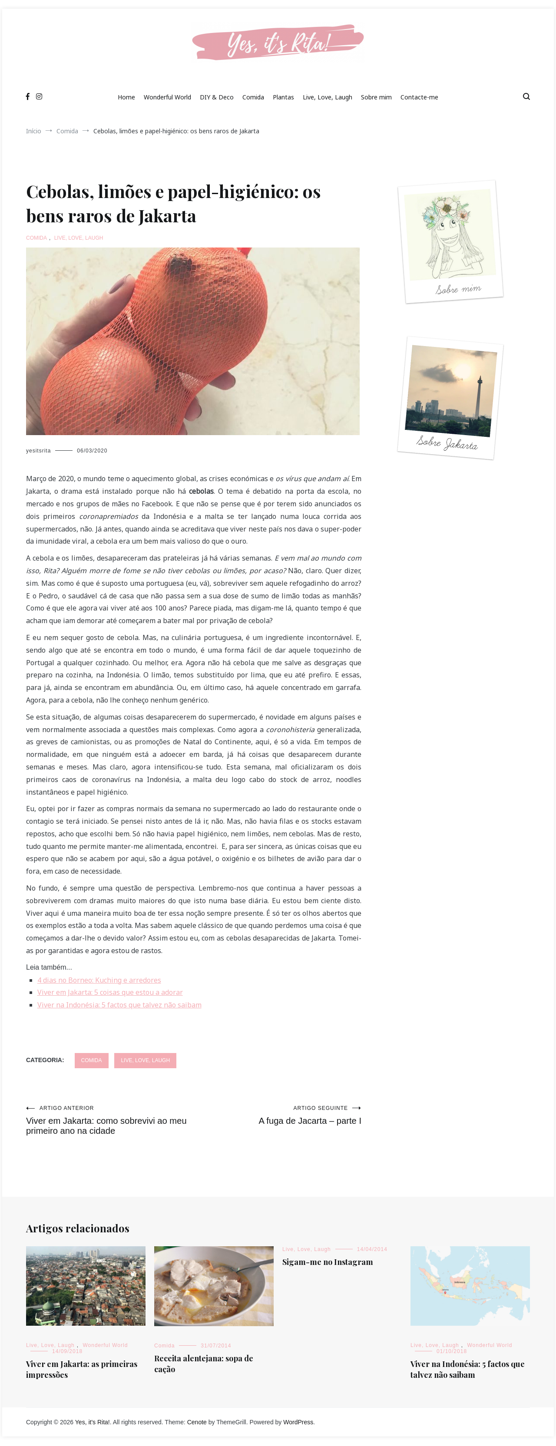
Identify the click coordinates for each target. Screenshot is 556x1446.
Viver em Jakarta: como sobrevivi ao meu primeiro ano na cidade (110, 1120)
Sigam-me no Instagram (327, 1263)
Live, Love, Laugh (327, 97)
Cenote (197, 1423)
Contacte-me (419, 97)
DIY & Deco (217, 97)
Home (126, 97)
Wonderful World (167, 97)
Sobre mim (376, 97)
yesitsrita (38, 451)
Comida (253, 97)
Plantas (283, 97)
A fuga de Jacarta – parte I (277, 1115)
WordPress (298, 1423)
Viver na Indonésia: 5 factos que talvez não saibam (467, 1370)
